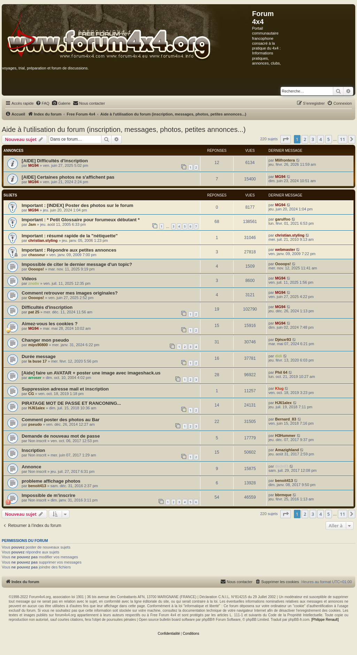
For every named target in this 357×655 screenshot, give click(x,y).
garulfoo (282, 219)
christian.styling (43, 240)
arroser (34, 377)
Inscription (33, 450)
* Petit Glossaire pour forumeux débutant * (93, 219)
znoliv (33, 283)
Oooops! (36, 269)
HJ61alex (36, 408)
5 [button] (328, 139)
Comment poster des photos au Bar (61, 419)
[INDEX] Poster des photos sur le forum (90, 205)
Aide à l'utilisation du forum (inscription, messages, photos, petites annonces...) (124, 129)
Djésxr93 (283, 339)
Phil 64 (281, 372)
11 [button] (342, 139)
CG (31, 394)
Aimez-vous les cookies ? (50, 323)
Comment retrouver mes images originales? (70, 293)
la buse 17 (37, 361)
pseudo (35, 424)
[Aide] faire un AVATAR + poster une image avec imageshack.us (91, 372)
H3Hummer (285, 435)
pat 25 (33, 312)
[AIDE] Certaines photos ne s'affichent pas (68, 177)
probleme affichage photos (51, 481)
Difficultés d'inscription (47, 307)
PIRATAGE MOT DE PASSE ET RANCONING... (71, 403)
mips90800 (38, 345)
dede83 (281, 466)
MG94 (33, 165)
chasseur (36, 255)
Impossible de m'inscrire (48, 495)
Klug (279, 388)
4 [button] (320, 139)
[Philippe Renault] (325, 619)
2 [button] (305, 139)
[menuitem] (43, 103)
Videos (29, 278)
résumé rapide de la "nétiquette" (82, 235)
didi (278, 356)
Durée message (39, 356)
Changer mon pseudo (45, 340)
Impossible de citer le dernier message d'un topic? (77, 264)
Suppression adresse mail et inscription (65, 389)
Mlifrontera (285, 160)
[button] (285, 139)
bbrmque (283, 495)
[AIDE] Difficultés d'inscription (55, 160)
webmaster (285, 249)
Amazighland (287, 450)
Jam (32, 224)
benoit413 (37, 486)
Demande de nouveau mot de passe (61, 436)
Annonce (31, 466)
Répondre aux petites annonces (81, 250)
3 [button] (313, 139)
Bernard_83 (285, 419)
